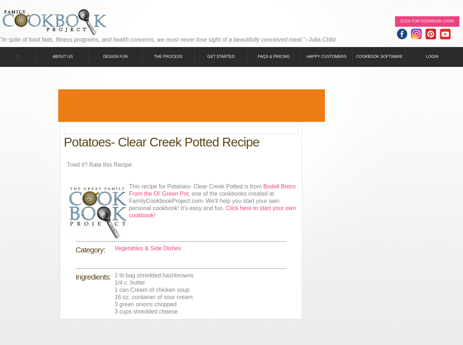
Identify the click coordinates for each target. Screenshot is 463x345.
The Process (168, 56)
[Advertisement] (191, 105)
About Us (62, 56)
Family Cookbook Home (54, 22)
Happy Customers (326, 56)
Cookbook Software (379, 56)
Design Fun (115, 56)
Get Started (221, 56)
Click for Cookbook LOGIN (427, 21)
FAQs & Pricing (274, 56)
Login (432, 56)
